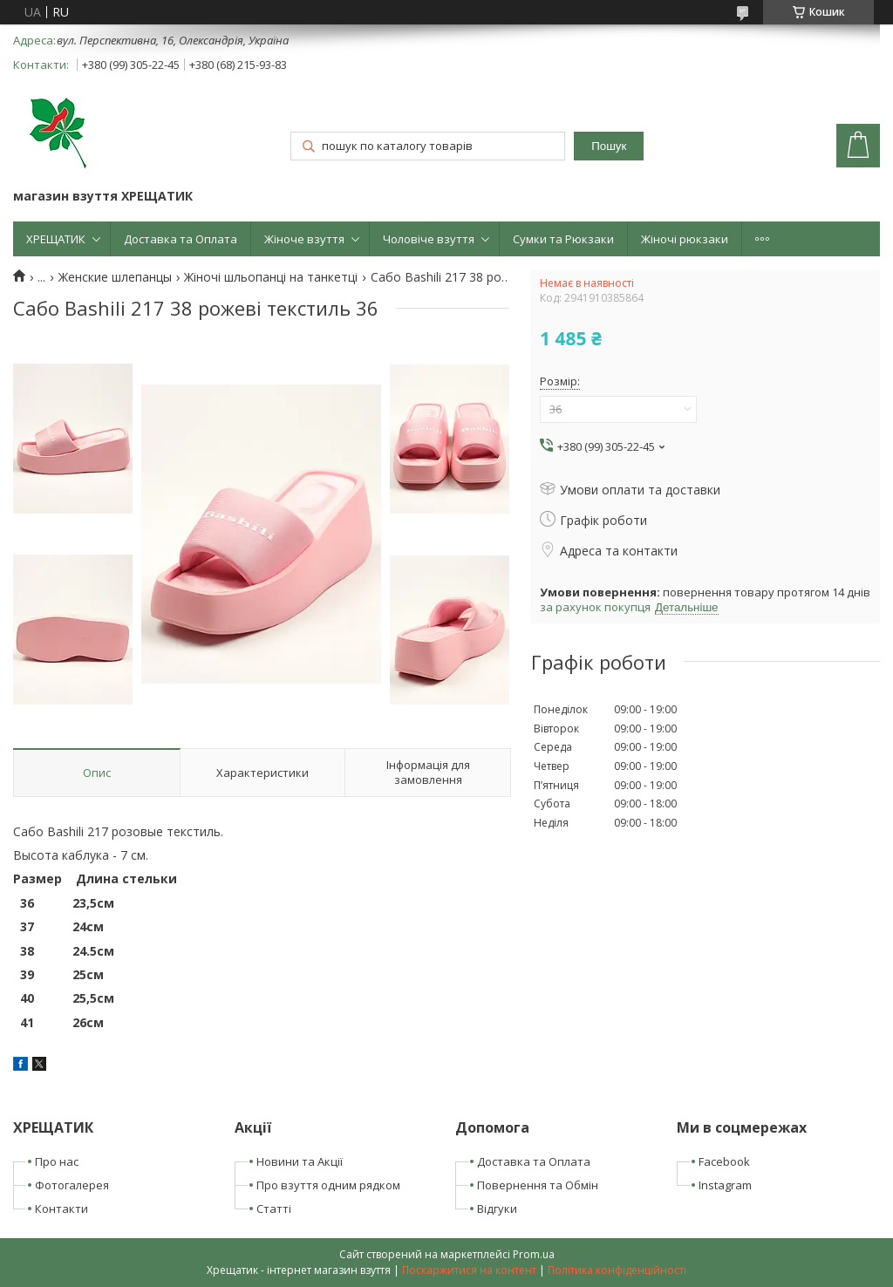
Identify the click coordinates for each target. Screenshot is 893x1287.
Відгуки (497, 1208)
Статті (273, 1208)
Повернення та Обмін (537, 1185)
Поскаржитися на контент (469, 1270)
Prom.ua (534, 1254)
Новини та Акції (299, 1161)
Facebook (724, 1161)
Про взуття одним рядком (328, 1185)
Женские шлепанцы (115, 277)
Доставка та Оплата (180, 239)
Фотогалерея (72, 1185)
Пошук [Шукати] (608, 146)
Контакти (61, 1208)
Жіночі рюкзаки (684, 239)
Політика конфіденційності (617, 1270)
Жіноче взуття (304, 239)
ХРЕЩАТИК (55, 239)
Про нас (56, 1161)
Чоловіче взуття (428, 239)
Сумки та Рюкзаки (563, 239)
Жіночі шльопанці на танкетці (271, 277)
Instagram (725, 1185)
